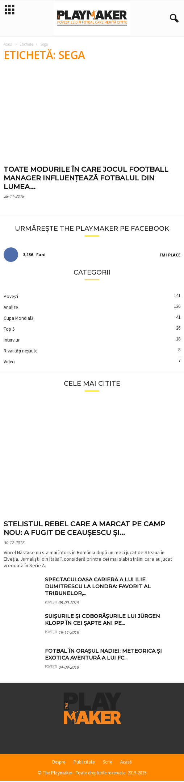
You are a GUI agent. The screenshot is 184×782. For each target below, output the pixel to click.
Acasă (8, 44)
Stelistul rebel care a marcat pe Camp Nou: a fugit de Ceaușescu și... (84, 529)
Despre (58, 763)
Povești (11, 297)
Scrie (107, 763)
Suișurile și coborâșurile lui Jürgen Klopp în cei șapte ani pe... (102, 620)
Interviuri (12, 341)
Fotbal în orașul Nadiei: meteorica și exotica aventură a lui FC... (103, 655)
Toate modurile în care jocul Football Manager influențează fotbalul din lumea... (86, 179)
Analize (11, 308)
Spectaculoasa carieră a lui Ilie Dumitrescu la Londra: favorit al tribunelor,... (98, 587)
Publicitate (84, 763)
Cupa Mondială (19, 319)
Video (9, 362)
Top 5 (9, 330)
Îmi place (170, 255)
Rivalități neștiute (20, 351)
